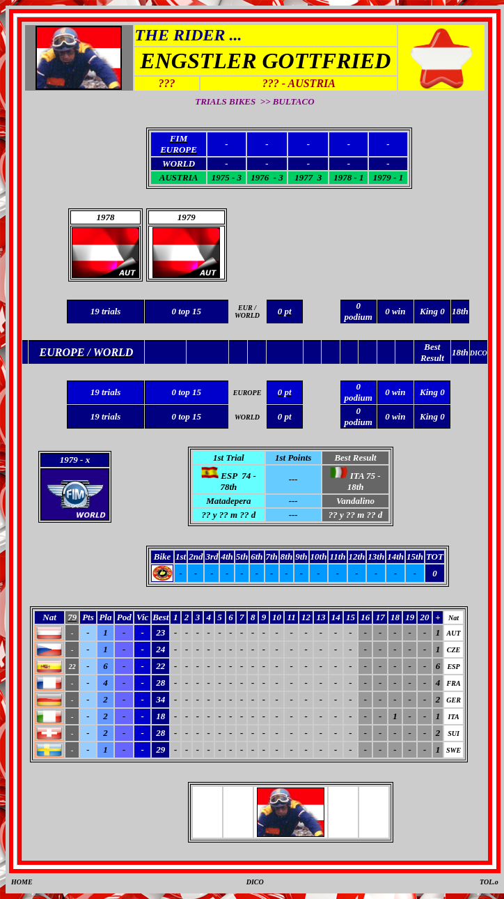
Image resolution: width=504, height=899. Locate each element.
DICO (255, 882)
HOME (22, 882)
